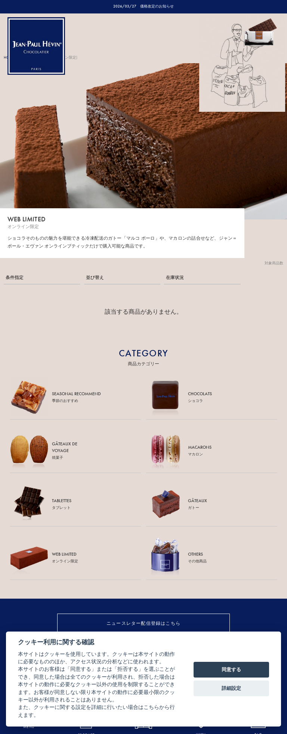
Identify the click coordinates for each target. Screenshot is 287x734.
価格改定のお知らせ (157, 6)
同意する (231, 669)
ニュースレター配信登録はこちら (143, 623)
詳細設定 (231, 688)
